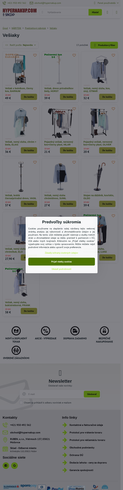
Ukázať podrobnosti (61, 268)
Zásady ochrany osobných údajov (61, 252)
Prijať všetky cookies (61, 261)
